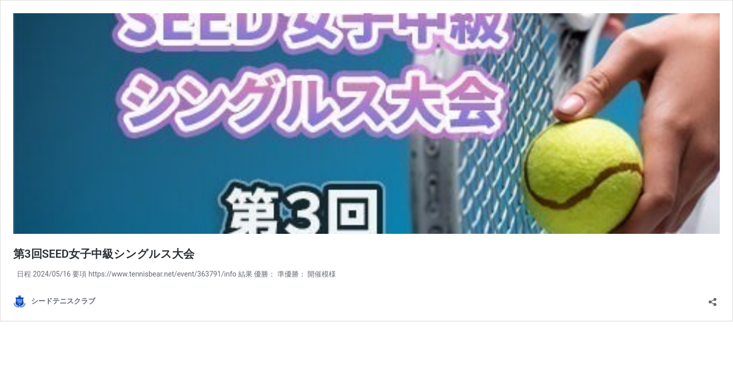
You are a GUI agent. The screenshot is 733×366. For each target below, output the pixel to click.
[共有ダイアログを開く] (713, 299)
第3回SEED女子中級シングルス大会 (103, 254)
